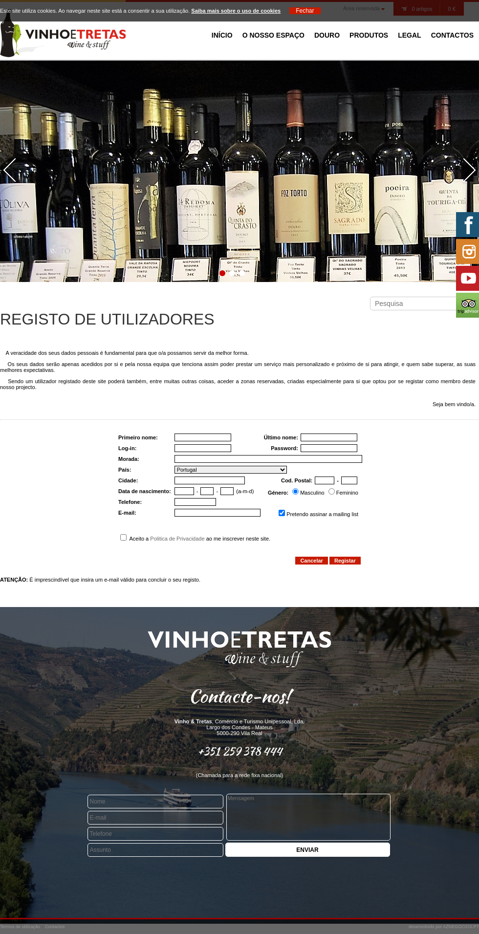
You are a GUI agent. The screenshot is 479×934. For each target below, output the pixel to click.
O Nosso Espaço (273, 35)
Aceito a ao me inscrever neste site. (195, 539)
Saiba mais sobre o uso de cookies (236, 11)
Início (222, 35)
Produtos (368, 35)
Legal (409, 35)
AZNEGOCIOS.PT (461, 926)
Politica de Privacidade (177, 539)
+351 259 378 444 (239, 751)
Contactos (452, 35)
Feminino (347, 493)
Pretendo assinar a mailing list (322, 514)
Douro (327, 35)
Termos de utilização (20, 926)
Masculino (312, 493)
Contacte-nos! (239, 696)
